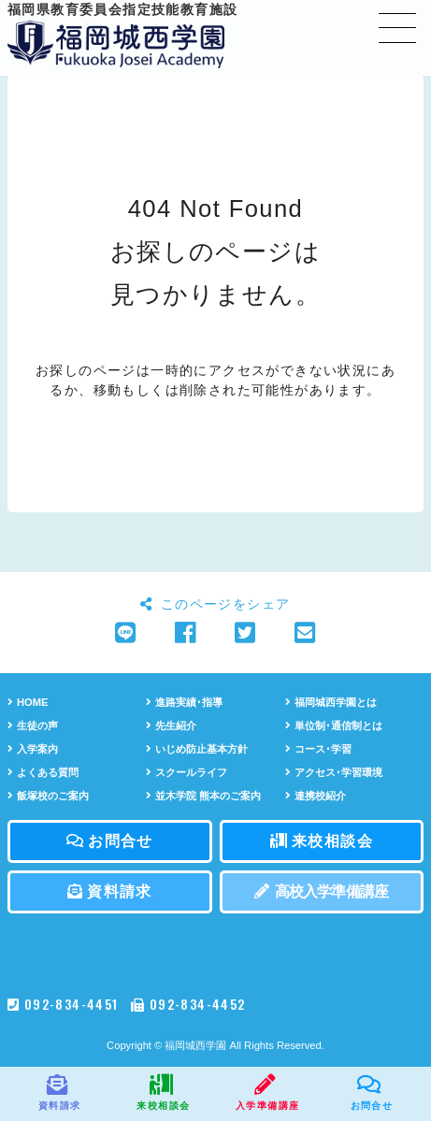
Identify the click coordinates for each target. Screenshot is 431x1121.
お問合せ (109, 841)
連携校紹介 (315, 795)
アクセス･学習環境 (333, 772)
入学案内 (32, 749)
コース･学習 (318, 749)
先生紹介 (171, 725)
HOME (28, 702)
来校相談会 (321, 841)
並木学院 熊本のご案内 (203, 795)
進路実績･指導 (184, 702)
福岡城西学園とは (331, 702)
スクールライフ (186, 772)
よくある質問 (43, 772)
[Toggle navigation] (397, 28)
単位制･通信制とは (333, 725)
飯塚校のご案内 (48, 795)
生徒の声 (32, 725)
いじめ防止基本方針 (197, 749)
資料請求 (109, 891)
